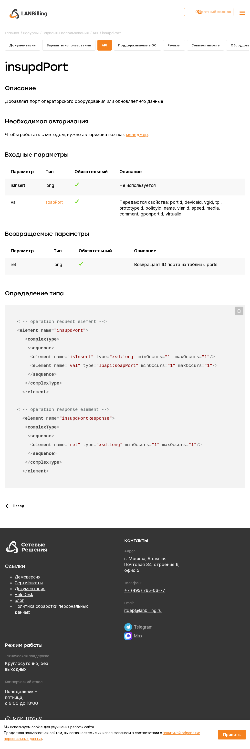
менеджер (137, 135)
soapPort (54, 203)
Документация (23, 45)
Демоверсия (28, 578)
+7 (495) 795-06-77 (145, 591)
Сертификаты (29, 584)
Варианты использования (71, 45)
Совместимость (214, 45)
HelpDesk (25, 595)
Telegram (143, 628)
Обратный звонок (211, 13)
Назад (18, 507)
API (109, 45)
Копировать (239, 312)
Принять (232, 734)
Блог (19, 601)
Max (138, 636)
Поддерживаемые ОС (143, 45)
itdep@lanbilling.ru (143, 611)
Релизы (181, 45)
